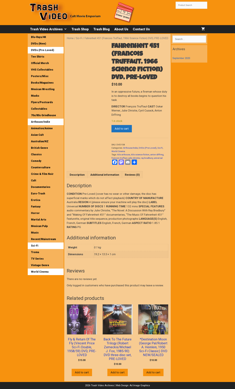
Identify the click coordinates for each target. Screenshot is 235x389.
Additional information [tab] (104, 174)
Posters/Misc (39, 76)
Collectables (39, 108)
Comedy (36, 160)
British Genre (39, 147)
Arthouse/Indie (130, 148)
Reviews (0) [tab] (132, 174)
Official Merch (40, 63)
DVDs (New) (38, 43)
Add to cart (122, 128)
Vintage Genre (40, 265)
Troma (35, 252)
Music (35, 232)
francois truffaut (119, 158)
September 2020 (181, 58)
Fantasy (35, 206)
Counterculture (40, 167)
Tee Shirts (37, 56)
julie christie (134, 158)
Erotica (35, 200)
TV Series (37, 258)
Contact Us (141, 29)
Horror (35, 213)
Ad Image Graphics (139, 385)
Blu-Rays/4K (38, 37)
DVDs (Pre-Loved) (148, 148)
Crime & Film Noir (42, 174)
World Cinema (118, 151)
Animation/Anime (42, 128)
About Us (121, 29)
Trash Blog (101, 29)
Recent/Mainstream (43, 239)
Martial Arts (38, 219)
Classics (36, 154)
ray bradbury (147, 158)
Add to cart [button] (82, 372)
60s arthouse (123, 154)
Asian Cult (37, 134)
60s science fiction (140, 154)
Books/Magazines (42, 82)
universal (158, 158)
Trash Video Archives (49, 29)
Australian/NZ (39, 141)
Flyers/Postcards (42, 102)
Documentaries (40, 187)
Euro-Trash (38, 193)
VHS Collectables (42, 69)
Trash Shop (80, 29)
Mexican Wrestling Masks (43, 92)
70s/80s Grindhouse (43, 115)
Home (70, 38)
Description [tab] (77, 174)
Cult (33, 180)
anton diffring (157, 154)
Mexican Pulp (39, 226)
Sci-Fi (79, 38)
